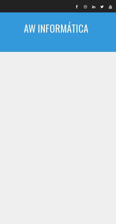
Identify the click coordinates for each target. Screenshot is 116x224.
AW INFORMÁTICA (56, 28)
